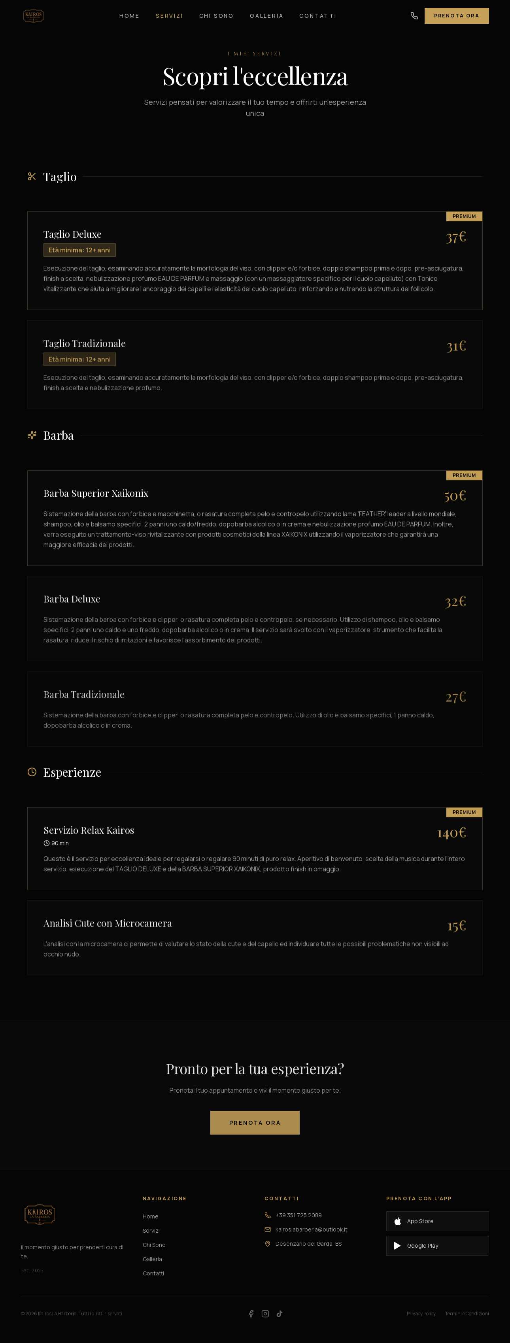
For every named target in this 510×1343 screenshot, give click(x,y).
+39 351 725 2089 (293, 1215)
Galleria (266, 11)
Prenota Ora (457, 11)
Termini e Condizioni (467, 1314)
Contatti (317, 11)
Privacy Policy (421, 1314)
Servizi (169, 11)
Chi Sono (216, 11)
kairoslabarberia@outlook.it (306, 1229)
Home (129, 11)
